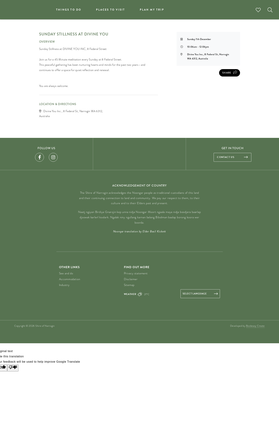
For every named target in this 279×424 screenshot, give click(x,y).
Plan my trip (152, 10)
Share (226, 73)
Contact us (225, 157)
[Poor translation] (13, 367)
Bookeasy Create (255, 326)
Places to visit (110, 10)
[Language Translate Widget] (200, 293)
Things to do (68, 10)
